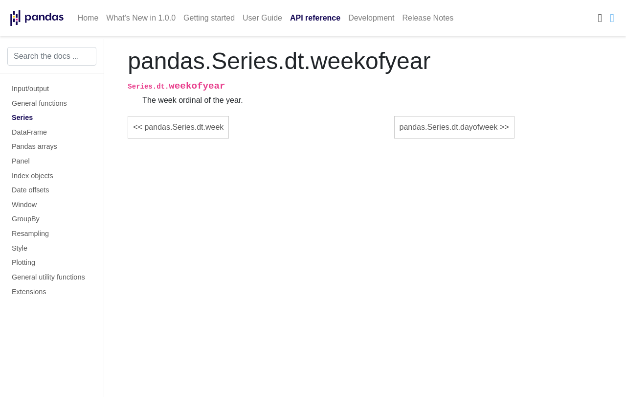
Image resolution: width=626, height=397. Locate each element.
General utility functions (48, 277)
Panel (21, 161)
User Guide (262, 18)
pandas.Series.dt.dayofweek (449, 127)
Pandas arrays (34, 146)
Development (371, 18)
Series (22, 117)
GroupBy (26, 219)
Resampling (30, 233)
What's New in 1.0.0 (141, 18)
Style (19, 248)
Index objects (32, 176)
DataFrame (29, 132)
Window (24, 205)
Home (88, 18)
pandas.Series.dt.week (184, 127)
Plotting (23, 262)
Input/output (30, 89)
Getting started (209, 18)
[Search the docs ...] (51, 56)
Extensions (29, 292)
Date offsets (30, 190)
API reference (315, 18)
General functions (39, 103)
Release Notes (427, 18)
